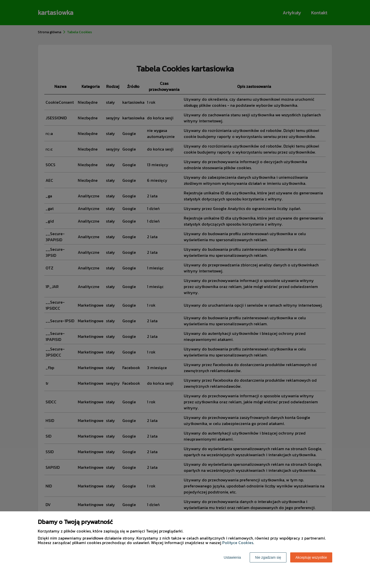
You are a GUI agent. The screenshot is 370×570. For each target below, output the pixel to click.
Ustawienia (232, 557)
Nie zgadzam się (268, 557)
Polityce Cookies (237, 543)
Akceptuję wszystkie (311, 557)
